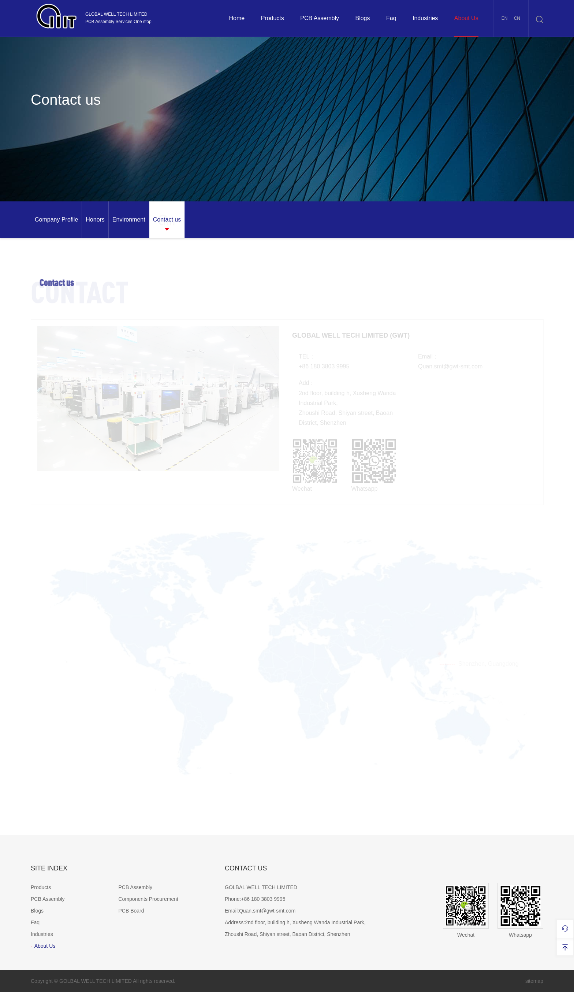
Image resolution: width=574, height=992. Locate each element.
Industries (425, 18)
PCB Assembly (319, 18)
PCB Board (131, 911)
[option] (56, 219)
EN (505, 18)
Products (272, 18)
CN (517, 18)
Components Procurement (148, 899)
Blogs (362, 18)
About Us (466, 18)
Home (237, 18)
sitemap (534, 981)
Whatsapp (520, 910)
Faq (391, 18)
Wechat (466, 910)
